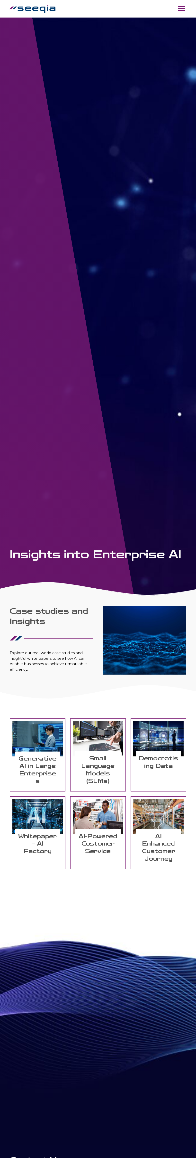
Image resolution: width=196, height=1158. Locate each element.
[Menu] (180, 9)
